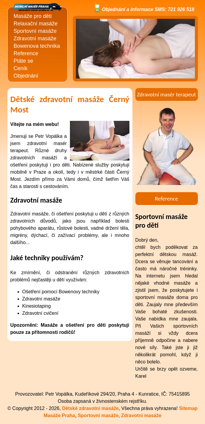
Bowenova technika (37, 46)
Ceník (21, 68)
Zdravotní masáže (35, 38)
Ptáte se (23, 61)
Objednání (26, 76)
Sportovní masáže (35, 31)
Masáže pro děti (33, 16)
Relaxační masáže (36, 24)
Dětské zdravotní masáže (90, 408)
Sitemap (188, 408)
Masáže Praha (59, 415)
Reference (26, 53)
